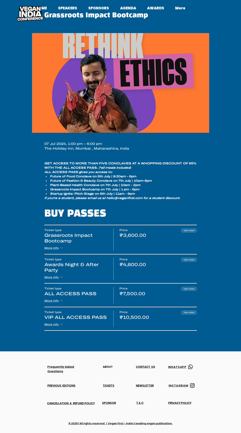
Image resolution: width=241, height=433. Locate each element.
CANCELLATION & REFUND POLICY (71, 403)
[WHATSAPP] (181, 366)
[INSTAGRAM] (182, 385)
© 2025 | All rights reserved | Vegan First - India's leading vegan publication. (120, 423)
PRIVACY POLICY (179, 403)
